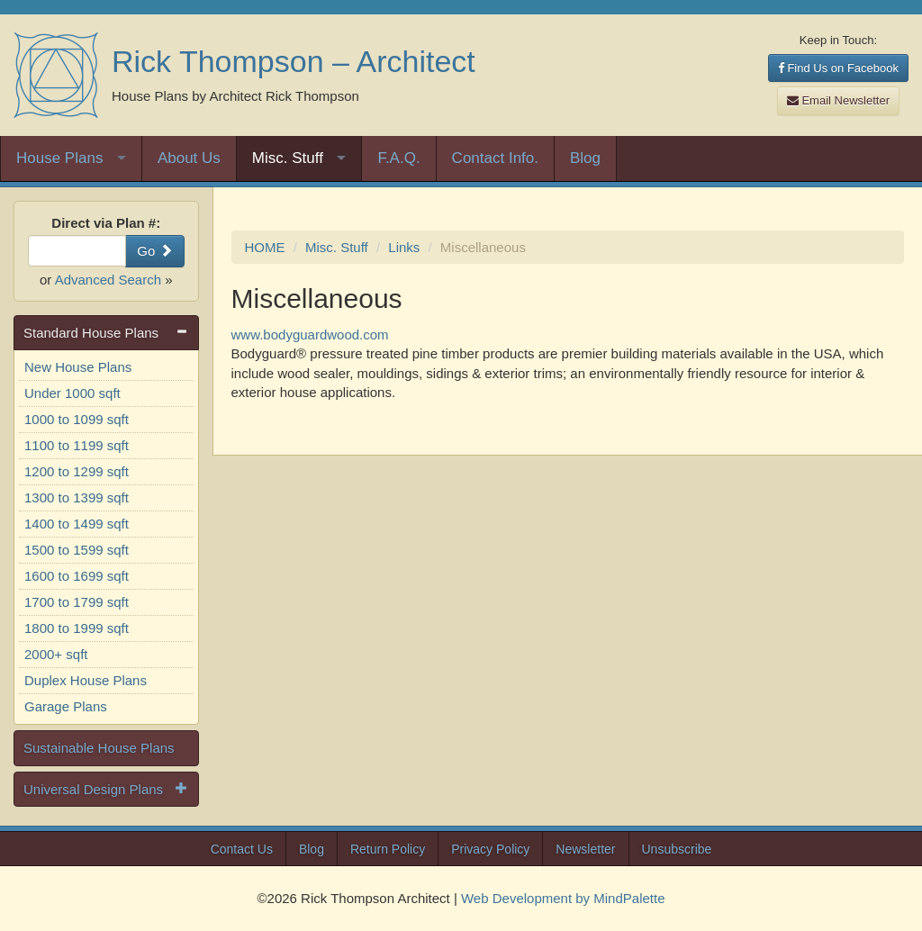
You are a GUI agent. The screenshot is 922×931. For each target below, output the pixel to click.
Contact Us (242, 849)
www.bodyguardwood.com (310, 334)
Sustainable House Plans (99, 747)
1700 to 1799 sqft (76, 602)
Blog (585, 158)
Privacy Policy (490, 849)
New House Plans (77, 367)
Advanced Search (108, 279)
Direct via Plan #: (105, 222)
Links (404, 247)
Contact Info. (495, 158)
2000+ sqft (55, 654)
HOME (265, 247)
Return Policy (387, 849)
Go (154, 250)
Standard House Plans (90, 332)
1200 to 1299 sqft (76, 471)
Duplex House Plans (85, 680)
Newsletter (585, 849)
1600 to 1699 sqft (76, 575)
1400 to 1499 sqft (76, 523)
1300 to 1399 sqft (76, 497)
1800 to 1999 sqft (76, 628)
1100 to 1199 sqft (76, 445)
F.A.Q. (398, 158)
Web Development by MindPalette (563, 898)
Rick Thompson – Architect (293, 61)
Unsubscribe (677, 849)
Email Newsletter (838, 100)
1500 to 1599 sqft (76, 549)
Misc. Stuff (287, 158)
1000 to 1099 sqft (76, 419)
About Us (189, 158)
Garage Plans (65, 706)
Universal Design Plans (93, 789)
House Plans (59, 158)
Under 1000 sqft (72, 393)
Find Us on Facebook (838, 68)
